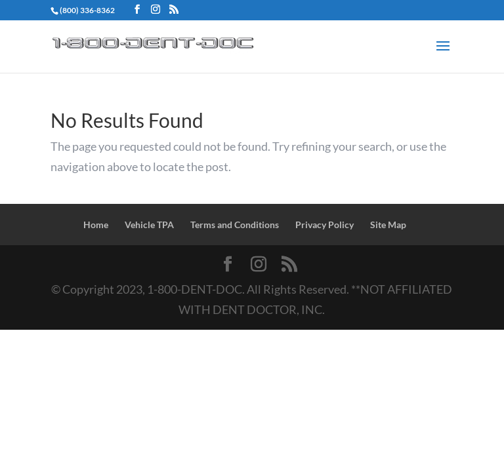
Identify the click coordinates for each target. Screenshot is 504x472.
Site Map (388, 224)
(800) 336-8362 (87, 10)
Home (95, 224)
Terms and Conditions (234, 224)
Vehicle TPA (149, 224)
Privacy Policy (324, 224)
